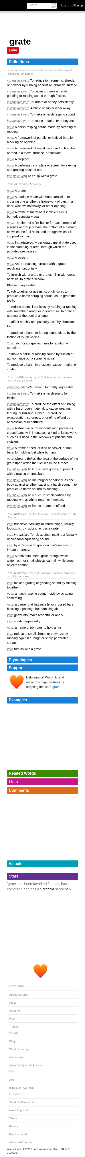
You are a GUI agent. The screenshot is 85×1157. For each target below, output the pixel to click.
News (13, 1032)
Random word (18, 1134)
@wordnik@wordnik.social (26, 1065)
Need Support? (18, 1110)
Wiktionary (20, 514)
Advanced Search (20, 1142)
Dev (12, 1071)
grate (56, 687)
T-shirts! (14, 1026)
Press (13, 1002)
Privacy (14, 1126)
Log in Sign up (72, 5)
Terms (13, 1118)
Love (13, 50)
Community (16, 1057)
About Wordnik (18, 994)
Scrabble (47, 889)
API (11, 1079)
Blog (12, 1041)
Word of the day (19, 1049)
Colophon (15, 1010)
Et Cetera (16, 1094)
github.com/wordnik (21, 1087)
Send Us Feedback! (21, 1102)
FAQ (12, 1018)
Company (16, 986)
